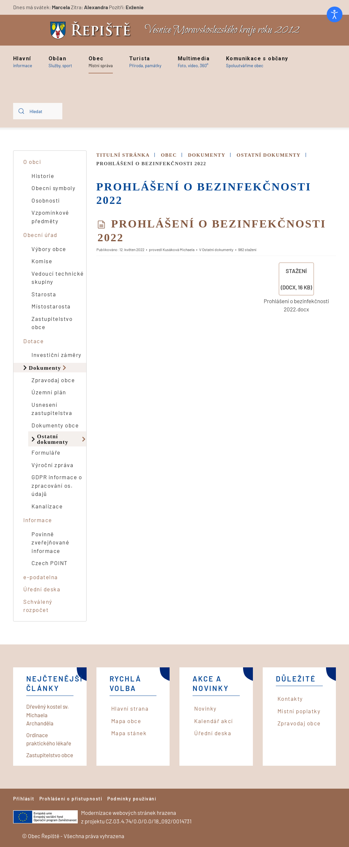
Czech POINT (49, 563)
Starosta (43, 294)
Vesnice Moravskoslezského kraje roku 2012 (222, 30)
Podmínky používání (131, 798)
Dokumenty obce (55, 425)
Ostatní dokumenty (53, 438)
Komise (41, 261)
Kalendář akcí (213, 721)
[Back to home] (92, 30)
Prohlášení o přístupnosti (71, 798)
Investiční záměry (56, 354)
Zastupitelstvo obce (51, 322)
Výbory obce (48, 249)
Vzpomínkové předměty (50, 216)
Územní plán (48, 392)
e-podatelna (40, 577)
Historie (42, 175)
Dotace (33, 341)
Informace (37, 520)
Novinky (205, 708)
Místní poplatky (299, 711)
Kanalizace (47, 506)
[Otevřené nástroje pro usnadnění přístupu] (334, 14)
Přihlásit (23, 798)
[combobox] (37, 111)
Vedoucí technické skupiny (57, 277)
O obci (32, 161)
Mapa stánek (129, 733)
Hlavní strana (130, 708)
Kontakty (290, 698)
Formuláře (46, 452)
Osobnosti (45, 200)
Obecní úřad (40, 234)
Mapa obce (126, 721)
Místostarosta (51, 306)
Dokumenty (45, 367)
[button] (22, 62)
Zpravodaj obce (53, 380)
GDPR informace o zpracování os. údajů (56, 485)
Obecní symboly (53, 188)
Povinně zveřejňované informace (50, 542)
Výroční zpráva (52, 465)
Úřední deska (41, 589)
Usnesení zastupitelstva (51, 408)
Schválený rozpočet (37, 605)
